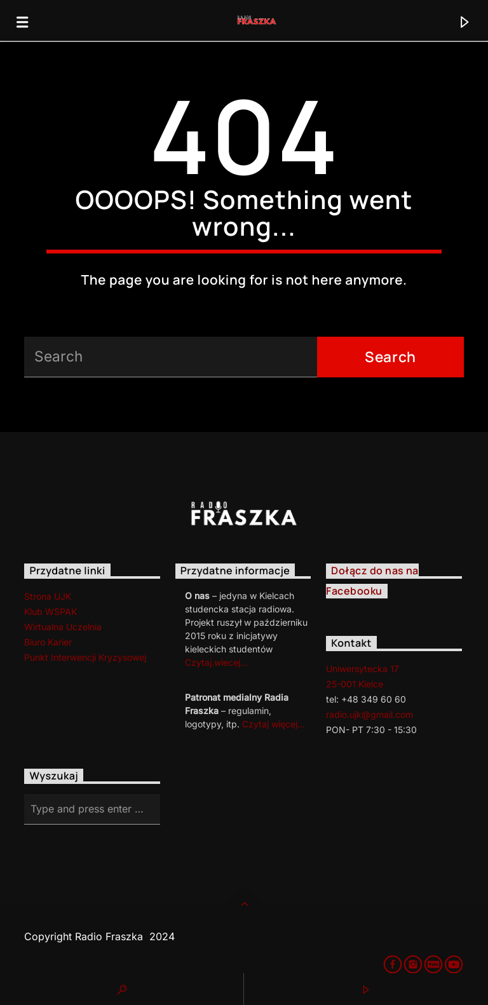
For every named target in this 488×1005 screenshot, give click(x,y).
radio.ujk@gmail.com (369, 714)
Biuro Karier (48, 642)
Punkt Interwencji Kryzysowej (85, 657)
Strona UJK (47, 596)
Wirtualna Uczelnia (63, 626)
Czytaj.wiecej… (216, 662)
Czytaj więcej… (273, 723)
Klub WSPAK (50, 611)
